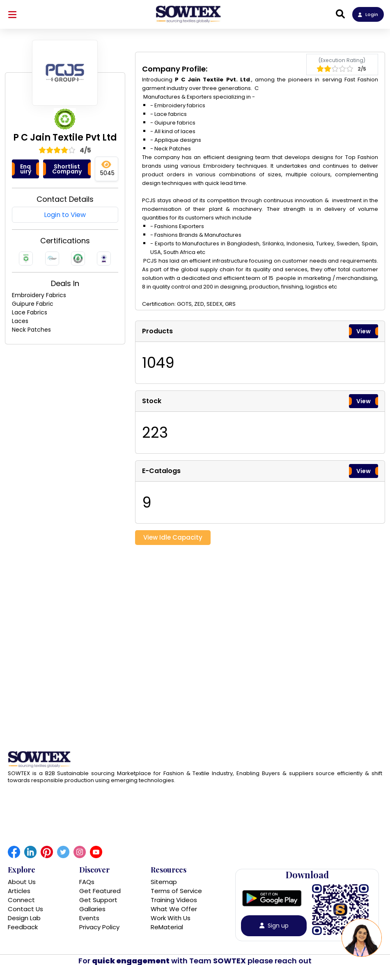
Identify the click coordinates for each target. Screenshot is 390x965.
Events (89, 918)
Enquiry (25, 168)
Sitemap (164, 881)
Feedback (23, 927)
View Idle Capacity (172, 537)
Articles (19, 891)
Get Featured (100, 891)
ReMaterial (167, 927)
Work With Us (170, 918)
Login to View (65, 214)
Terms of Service (176, 891)
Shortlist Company (67, 168)
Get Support (98, 900)
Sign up (274, 925)
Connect (21, 900)
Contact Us (25, 909)
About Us (22, 881)
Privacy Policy (99, 927)
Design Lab (24, 918)
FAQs (86, 881)
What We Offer (174, 909)
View (363, 331)
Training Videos (174, 900)
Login (368, 14)
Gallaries (92, 909)
